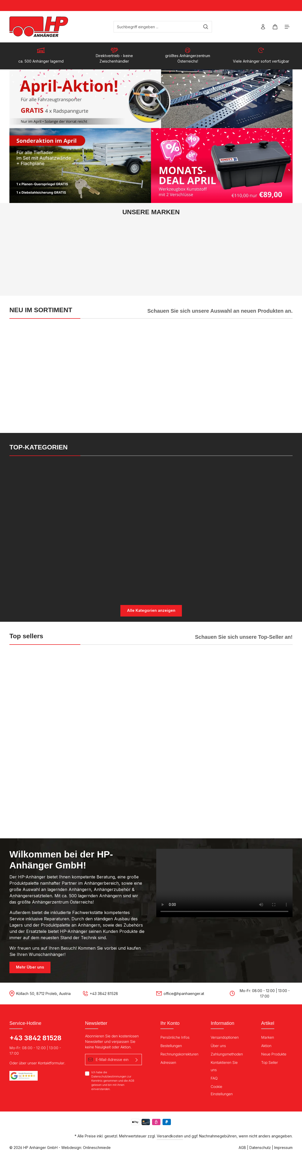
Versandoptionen (225, 1037)
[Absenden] (136, 1059)
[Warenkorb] (274, 26)
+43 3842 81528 (35, 1037)
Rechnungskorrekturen (179, 1053)
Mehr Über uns (29, 967)
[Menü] (287, 26)
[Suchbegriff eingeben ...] (158, 26)
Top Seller (269, 1062)
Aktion (266, 1045)
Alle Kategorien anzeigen (151, 610)
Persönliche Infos (174, 1037)
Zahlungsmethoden (227, 1053)
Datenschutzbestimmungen (108, 1076)
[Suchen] (208, 26)
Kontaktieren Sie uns (224, 1065)
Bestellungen (171, 1045)
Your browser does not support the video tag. (224, 883)
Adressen (168, 1062)
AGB (131, 1080)
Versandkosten (170, 1135)
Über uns (218, 1045)
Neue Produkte (273, 1053)
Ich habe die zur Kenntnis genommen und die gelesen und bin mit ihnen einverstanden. (112, 1080)
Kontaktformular (51, 1062)
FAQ (214, 1077)
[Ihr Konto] (262, 26)
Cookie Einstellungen (222, 1090)
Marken (267, 1037)
